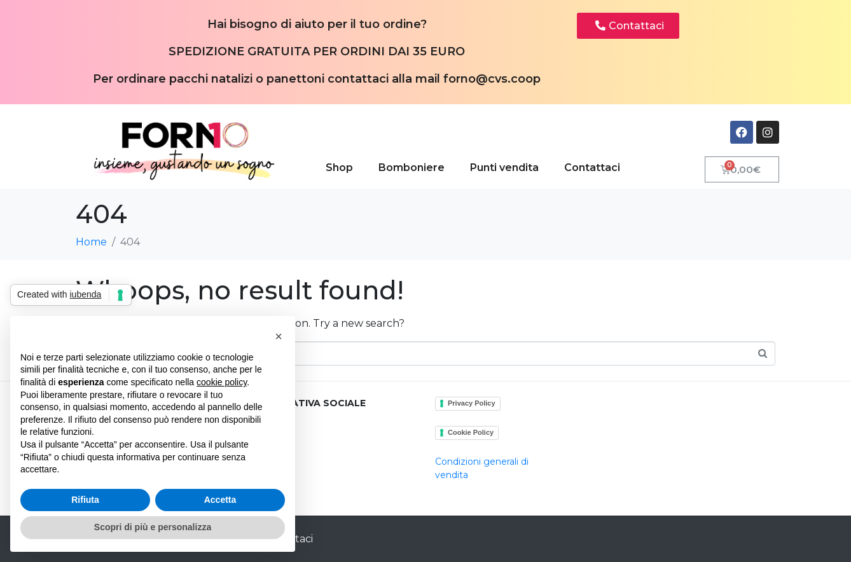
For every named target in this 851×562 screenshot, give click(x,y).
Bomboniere (411, 167)
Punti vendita (504, 167)
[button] (278, 336)
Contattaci (592, 167)
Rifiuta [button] (85, 500)
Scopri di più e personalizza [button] (152, 527)
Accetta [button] (220, 500)
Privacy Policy (471, 403)
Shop (339, 167)
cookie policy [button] (222, 382)
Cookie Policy (471, 432)
